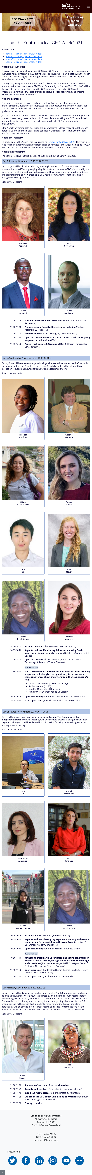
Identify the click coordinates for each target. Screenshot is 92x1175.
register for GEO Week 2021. (61, 141)
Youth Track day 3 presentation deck (24, 59)
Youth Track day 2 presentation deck (24, 56)
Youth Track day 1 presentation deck (24, 53)
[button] (2, 1172)
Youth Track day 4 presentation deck (24, 61)
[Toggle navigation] (88, 6)
